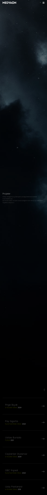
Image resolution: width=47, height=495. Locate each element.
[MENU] (43, 3)
